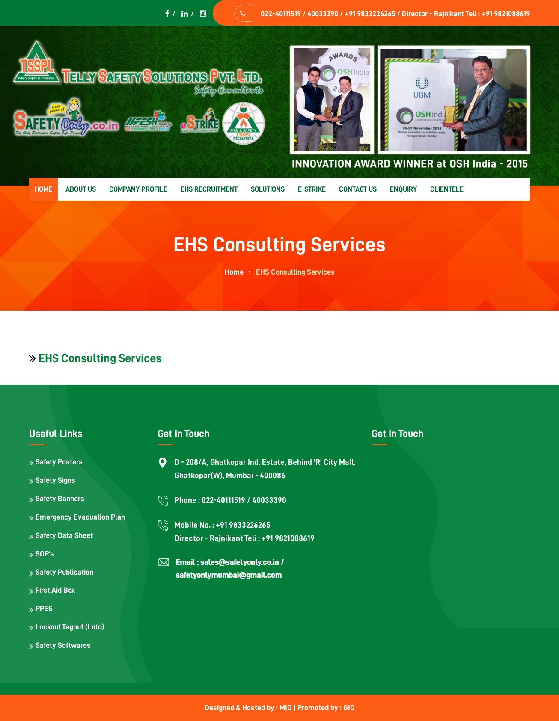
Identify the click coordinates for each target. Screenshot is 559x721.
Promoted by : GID (326, 708)
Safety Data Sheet (64, 535)
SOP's (45, 554)
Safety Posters (59, 462)
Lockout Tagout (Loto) (70, 627)
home (234, 272)
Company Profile (138, 189)
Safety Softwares (63, 645)
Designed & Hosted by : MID (249, 708)
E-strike (312, 189)
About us (80, 189)
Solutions (268, 189)
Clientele (447, 189)
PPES (44, 608)
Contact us (358, 189)
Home (43, 189)
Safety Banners (60, 498)
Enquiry (403, 189)
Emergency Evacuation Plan (80, 517)
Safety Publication (64, 572)
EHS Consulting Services (100, 358)
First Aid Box (55, 590)
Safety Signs (55, 480)
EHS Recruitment (209, 189)
